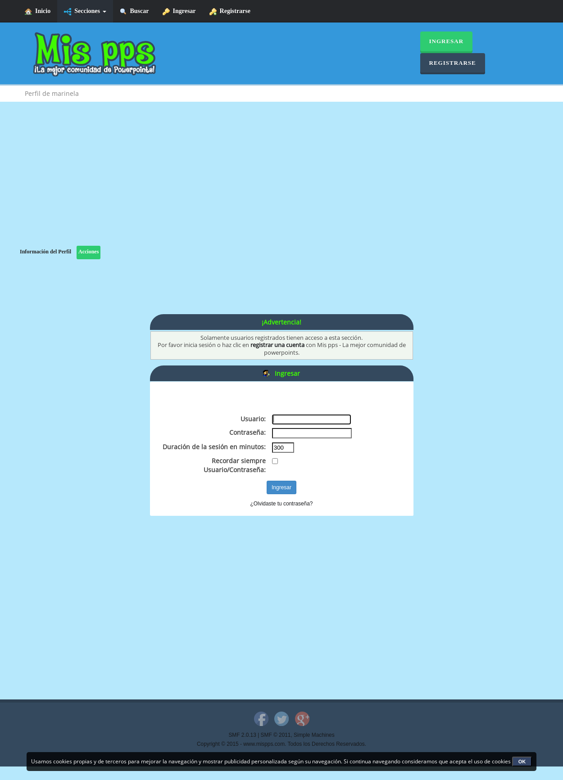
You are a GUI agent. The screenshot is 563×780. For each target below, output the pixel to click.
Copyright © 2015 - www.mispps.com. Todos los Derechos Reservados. (281, 744)
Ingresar (179, 11)
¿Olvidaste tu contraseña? (281, 503)
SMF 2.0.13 (242, 735)
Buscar (134, 11)
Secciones (85, 11)
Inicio (37, 11)
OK (522, 761)
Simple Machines (314, 735)
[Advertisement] (281, 183)
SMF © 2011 (276, 735)
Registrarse (229, 11)
